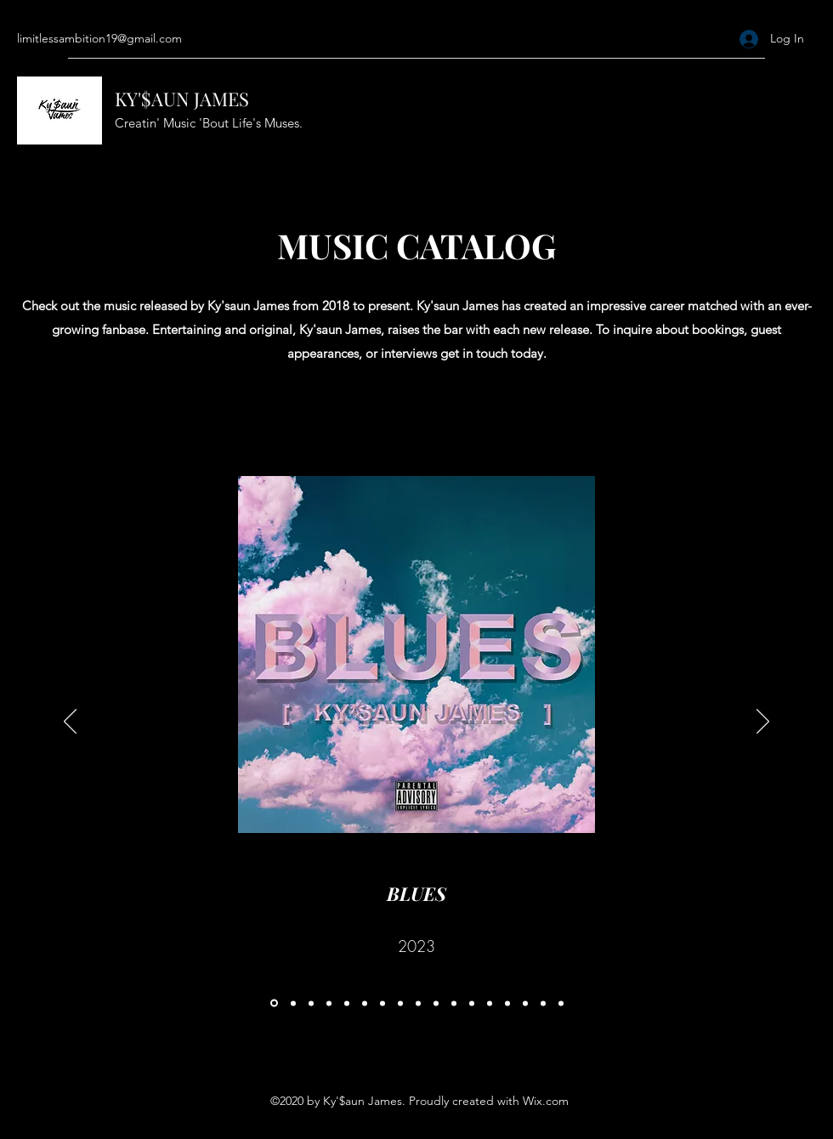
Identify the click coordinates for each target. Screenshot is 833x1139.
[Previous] (70, 722)
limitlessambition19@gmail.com (99, 38)
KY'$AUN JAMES (182, 98)
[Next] (762, 722)
